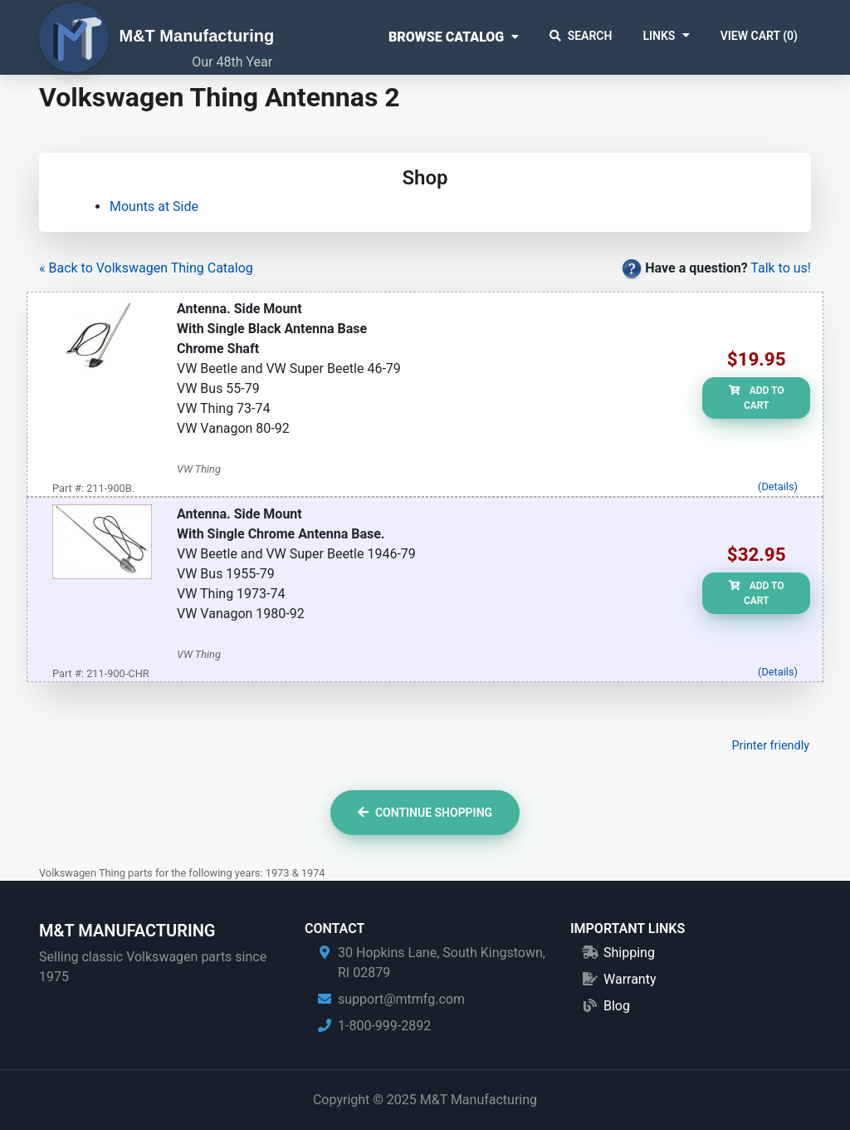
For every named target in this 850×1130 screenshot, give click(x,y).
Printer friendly (770, 746)
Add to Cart (756, 398)
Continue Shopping (425, 812)
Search (581, 35)
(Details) (778, 486)
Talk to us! (780, 268)
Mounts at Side (154, 206)
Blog (616, 1006)
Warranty (630, 979)
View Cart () (759, 35)
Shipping (629, 952)
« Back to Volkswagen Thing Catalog (146, 268)
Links (658, 35)
